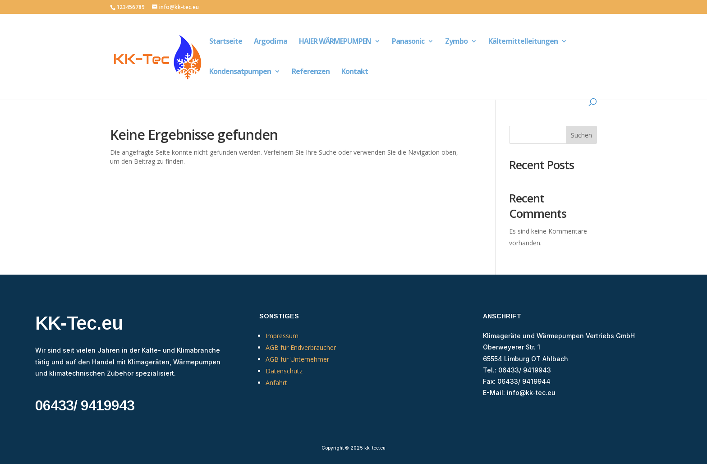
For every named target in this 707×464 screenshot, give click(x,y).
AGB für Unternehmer (297, 359)
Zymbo (456, 42)
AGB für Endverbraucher (301, 347)
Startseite (225, 42)
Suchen (581, 135)
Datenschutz (284, 371)
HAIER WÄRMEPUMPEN (335, 42)
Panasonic (408, 42)
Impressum (282, 335)
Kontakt (354, 72)
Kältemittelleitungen (523, 42)
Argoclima (270, 42)
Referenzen (311, 72)
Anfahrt (276, 382)
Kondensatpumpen (240, 72)
